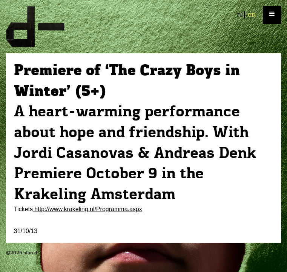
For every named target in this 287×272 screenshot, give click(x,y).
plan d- (143, 26)
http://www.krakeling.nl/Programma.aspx (87, 209)
